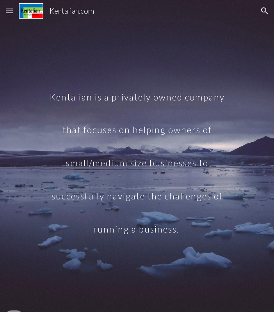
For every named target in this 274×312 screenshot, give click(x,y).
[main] (137, 156)
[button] (9, 10)
